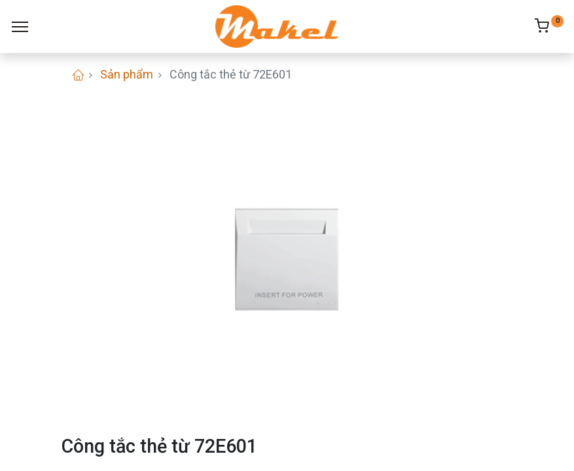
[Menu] (19, 27)
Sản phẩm (126, 74)
